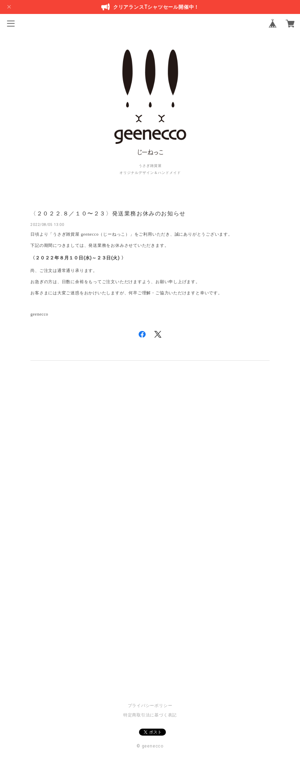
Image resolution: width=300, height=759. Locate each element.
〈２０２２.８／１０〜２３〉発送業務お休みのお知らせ (108, 213)
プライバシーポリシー (150, 705)
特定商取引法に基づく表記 (150, 715)
